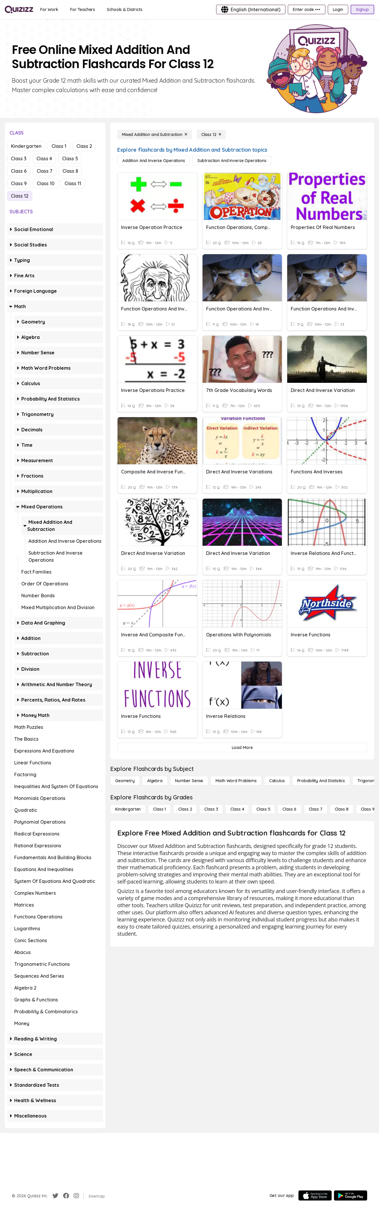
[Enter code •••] (306, 9)
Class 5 (70, 158)
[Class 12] (211, 134)
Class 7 (44, 171)
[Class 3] (211, 809)
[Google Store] (350, 1195)
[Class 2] (185, 809)
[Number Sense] (189, 780)
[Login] (338, 9)
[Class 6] (289, 809)
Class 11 (73, 183)
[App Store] (315, 1195)
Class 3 (18, 158)
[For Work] (49, 9)
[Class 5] (263, 809)
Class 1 (59, 146)
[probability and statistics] (321, 780)
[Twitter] (55, 1196)
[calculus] (277, 780)
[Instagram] (76, 1196)
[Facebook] (66, 1196)
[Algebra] (155, 780)
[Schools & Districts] (124, 9)
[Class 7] (315, 809)
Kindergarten (26, 146)
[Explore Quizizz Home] (19, 9)
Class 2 (84, 146)
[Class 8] (342, 809)
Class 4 (44, 158)
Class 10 (45, 183)
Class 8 (70, 171)
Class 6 (19, 171)
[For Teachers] (82, 9)
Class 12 (19, 196)
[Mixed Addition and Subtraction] (154, 134)
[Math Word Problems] (236, 780)
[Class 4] (237, 809)
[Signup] (362, 9)
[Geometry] (125, 780)
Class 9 (19, 183)
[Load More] (242, 747)
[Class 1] (159, 809)
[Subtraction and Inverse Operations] (232, 160)
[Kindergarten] (128, 809)
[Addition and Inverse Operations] (153, 160)
